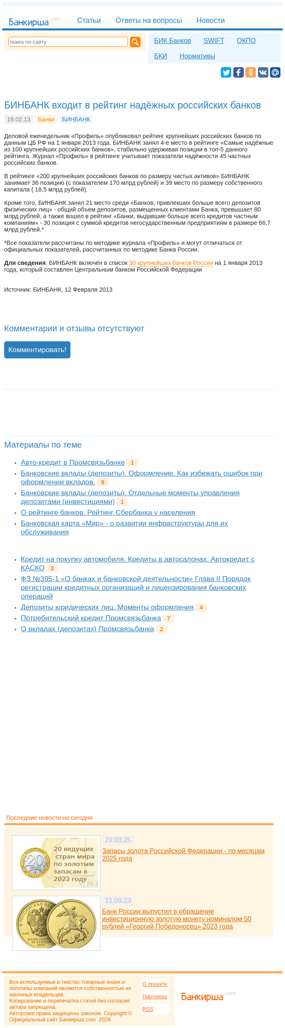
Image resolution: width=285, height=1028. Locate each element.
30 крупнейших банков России (171, 263)
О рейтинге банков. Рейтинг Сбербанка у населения (108, 512)
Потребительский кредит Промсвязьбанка (91, 618)
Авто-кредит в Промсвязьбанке (73, 462)
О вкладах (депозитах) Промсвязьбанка (87, 629)
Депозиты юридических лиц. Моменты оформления (107, 607)
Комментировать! (37, 349)
